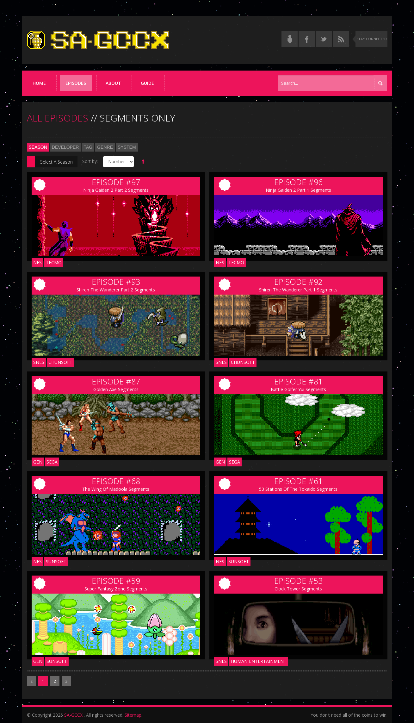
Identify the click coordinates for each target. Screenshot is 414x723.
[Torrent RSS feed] (341, 39)
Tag (87, 147)
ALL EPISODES (57, 117)
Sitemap (133, 715)
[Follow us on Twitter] (324, 39)
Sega (52, 462)
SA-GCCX (73, 715)
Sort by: (90, 161)
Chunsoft (60, 362)
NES (37, 262)
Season (38, 147)
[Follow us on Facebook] (307, 39)
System (127, 147)
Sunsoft (56, 561)
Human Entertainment (259, 661)
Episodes (75, 83)
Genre (105, 147)
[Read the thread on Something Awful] (289, 39)
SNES (38, 362)
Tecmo (54, 262)
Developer (65, 147)
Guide (147, 83)
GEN (37, 462)
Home (39, 83)
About (113, 83)
